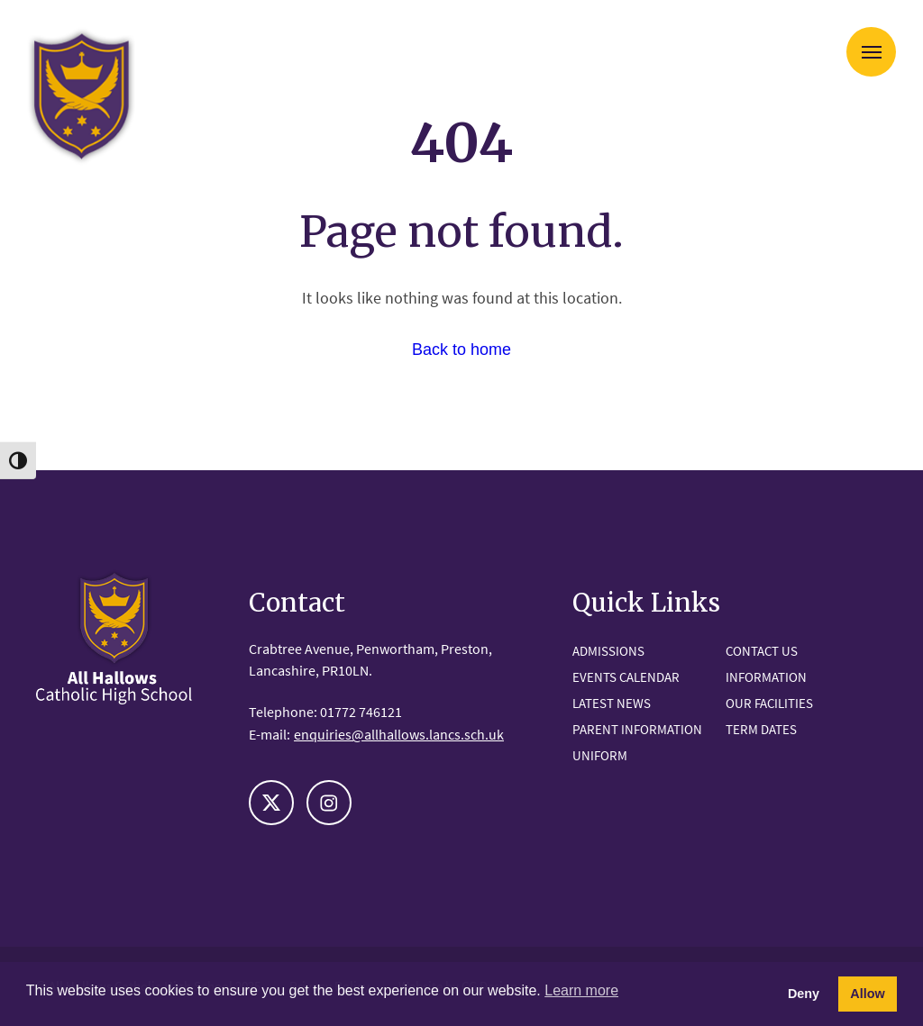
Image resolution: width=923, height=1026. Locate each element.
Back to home (461, 349)
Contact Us (762, 650)
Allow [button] (867, 993)
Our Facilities (769, 703)
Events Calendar (626, 677)
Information (766, 677)
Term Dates (761, 729)
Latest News (611, 703)
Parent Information (637, 729)
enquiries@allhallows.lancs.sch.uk (399, 734)
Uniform (599, 755)
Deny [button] (803, 993)
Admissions (608, 650)
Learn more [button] (581, 990)
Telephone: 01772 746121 (325, 712)
